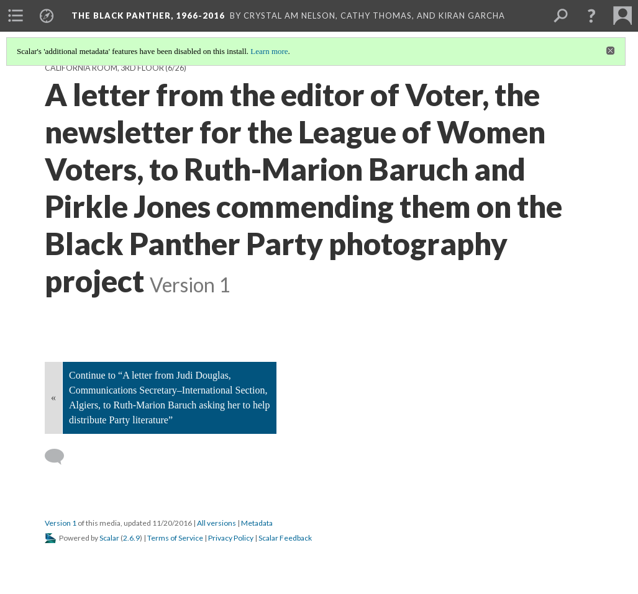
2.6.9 (131, 537)
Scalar (109, 537)
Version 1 (60, 523)
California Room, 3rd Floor (104, 68)
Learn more (269, 51)
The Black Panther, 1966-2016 (148, 15)
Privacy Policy (230, 537)
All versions (216, 523)
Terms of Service (175, 537)
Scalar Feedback (285, 537)
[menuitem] (15, 15)
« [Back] (53, 397)
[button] (591, 15)
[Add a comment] (60, 457)
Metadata (257, 523)
